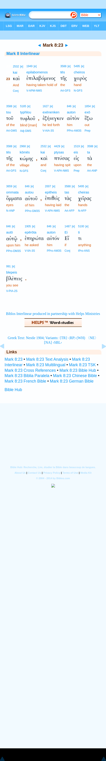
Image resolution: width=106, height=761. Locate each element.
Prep (87, 130)
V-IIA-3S (30, 250)
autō (9, 232)
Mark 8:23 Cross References (30, 370)
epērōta (30, 232)
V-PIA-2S (11, 291)
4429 (57, 146)
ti (79, 232)
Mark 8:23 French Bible (25, 381)
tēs (62, 72)
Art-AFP (69, 210)
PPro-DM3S (13, 251)
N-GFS (78, 90)
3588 (63, 66)
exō (87, 112)
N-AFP (82, 210)
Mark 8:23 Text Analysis (47, 359)
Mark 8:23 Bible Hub (78, 370)
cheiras (83, 192)
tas (67, 192)
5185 (23, 106)
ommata (12, 192)
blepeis (11, 272)
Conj (16, 90)
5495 (77, 66)
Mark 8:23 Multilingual (45, 365)
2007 (48, 186)
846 (69, 106)
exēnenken (51, 112)
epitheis (51, 192)
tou (8, 112)
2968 (23, 146)
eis (76, 152)
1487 (68, 226)
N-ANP (10, 210)
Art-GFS (65, 90)
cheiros (79, 72)
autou (29, 192)
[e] (21, 66)
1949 (29, 66)
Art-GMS (11, 130)
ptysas (59, 152)
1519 (77, 146)
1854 (88, 106)
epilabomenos (37, 72)
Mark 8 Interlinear (23, 53)
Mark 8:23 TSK (82, 365)
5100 (81, 226)
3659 (9, 186)
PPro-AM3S (74, 130)
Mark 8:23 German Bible (72, 381)
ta (88, 152)
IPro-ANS (84, 250)
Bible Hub (13, 389)
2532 (16, 66)
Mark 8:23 (13, 359)
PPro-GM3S (32, 211)
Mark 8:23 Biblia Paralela (27, 375)
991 (8, 266)
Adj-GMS (25, 131)
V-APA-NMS (61, 170)
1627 (46, 106)
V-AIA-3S (48, 130)
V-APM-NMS (34, 90)
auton (71, 112)
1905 (28, 226)
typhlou (25, 112)
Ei (66, 232)
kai (15, 72)
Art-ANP (92, 170)
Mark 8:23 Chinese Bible (75, 375)
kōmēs (25, 152)
